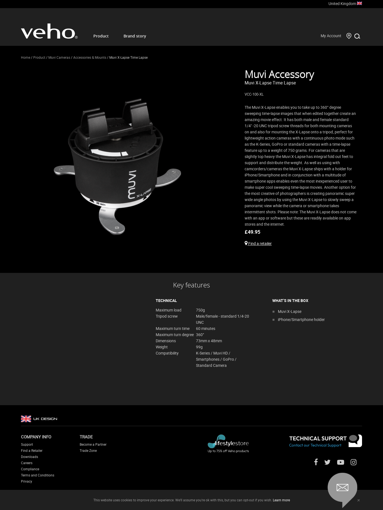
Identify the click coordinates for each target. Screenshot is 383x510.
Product (101, 36)
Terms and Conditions (37, 475)
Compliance (30, 469)
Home (25, 57)
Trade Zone (88, 450)
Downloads (29, 456)
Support (27, 444)
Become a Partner (93, 444)
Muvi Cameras (59, 57)
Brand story (135, 36)
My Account (331, 35)
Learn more (281, 500)
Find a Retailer (31, 450)
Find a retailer (258, 243)
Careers (26, 463)
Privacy (26, 481)
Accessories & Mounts (89, 57)
